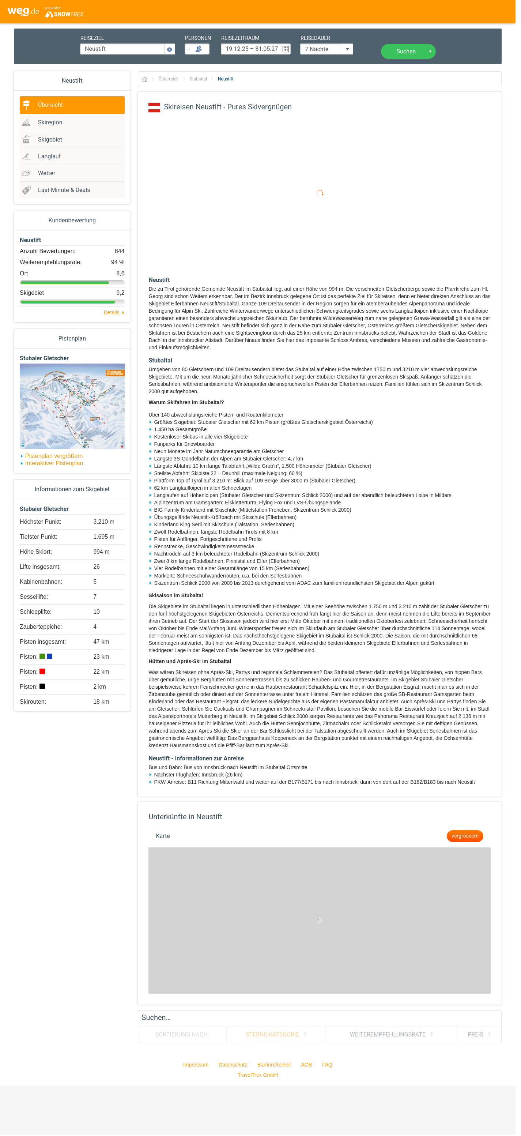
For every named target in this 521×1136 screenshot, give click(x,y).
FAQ (327, 1065)
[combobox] (326, 49)
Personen (198, 38)
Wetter (46, 173)
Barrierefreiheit (274, 1065)
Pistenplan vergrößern (54, 456)
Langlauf (49, 156)
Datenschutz (233, 1065)
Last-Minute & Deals (64, 190)
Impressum (195, 1065)
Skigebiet (50, 139)
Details (112, 312)
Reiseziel (92, 38)
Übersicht (50, 105)
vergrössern (465, 836)
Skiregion (50, 122)
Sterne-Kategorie (272, 1034)
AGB (306, 1065)
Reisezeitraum (240, 38)
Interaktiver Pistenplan (54, 463)
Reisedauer (315, 38)
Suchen (406, 51)
